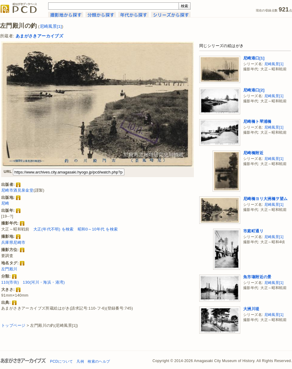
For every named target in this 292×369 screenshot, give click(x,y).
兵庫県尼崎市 (13, 242)
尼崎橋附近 (253, 153)
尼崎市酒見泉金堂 (17, 190)
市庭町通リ (253, 231)
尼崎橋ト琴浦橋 (257, 121)
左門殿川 (9, 269)
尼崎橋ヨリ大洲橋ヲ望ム (265, 198)
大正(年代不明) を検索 (53, 229)
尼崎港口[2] (254, 90)
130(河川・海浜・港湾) (44, 282)
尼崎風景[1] (51, 26)
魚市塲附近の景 (257, 277)
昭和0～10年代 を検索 (98, 229)
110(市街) (10, 282)
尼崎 (5, 203)
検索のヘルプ (99, 361)
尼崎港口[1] (254, 58)
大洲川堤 (251, 309)
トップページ (13, 325)
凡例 (80, 361)
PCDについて (61, 361)
